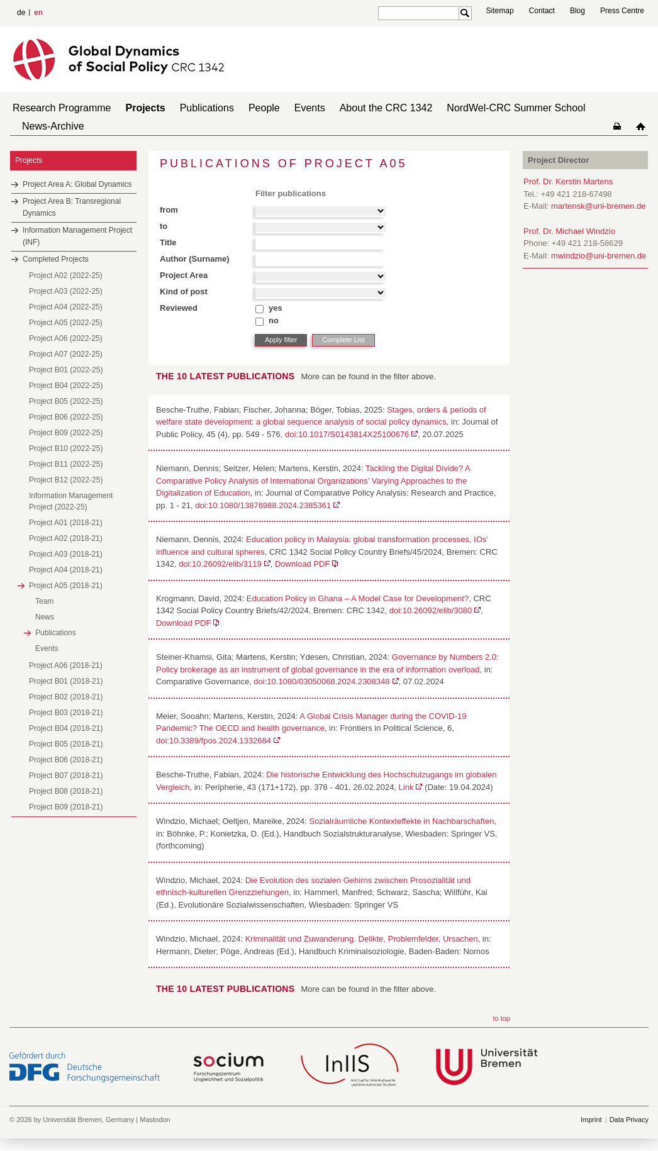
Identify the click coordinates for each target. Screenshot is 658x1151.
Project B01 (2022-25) (66, 369)
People (264, 108)
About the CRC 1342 (386, 108)
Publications (207, 108)
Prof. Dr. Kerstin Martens (568, 181)
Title (168, 242)
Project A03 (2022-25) (66, 291)
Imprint (591, 1119)
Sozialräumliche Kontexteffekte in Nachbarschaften (401, 821)
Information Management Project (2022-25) (71, 501)
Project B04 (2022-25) (66, 385)
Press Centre (622, 10)
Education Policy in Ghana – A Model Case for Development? (358, 598)
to (163, 226)
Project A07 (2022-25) (66, 354)
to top (501, 1018)
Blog (577, 10)
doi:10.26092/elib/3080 (430, 610)
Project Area (184, 275)
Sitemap (500, 10)
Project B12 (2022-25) (66, 479)
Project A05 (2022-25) (66, 322)
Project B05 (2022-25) (66, 401)
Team (44, 601)
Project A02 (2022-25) (66, 275)
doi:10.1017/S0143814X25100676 (347, 434)
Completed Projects (56, 259)
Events (309, 108)
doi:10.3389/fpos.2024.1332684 (213, 740)
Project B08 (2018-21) (66, 791)
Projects (145, 108)
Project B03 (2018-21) (66, 712)
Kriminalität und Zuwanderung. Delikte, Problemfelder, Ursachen (361, 938)
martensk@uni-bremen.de (598, 206)
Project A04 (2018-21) (66, 569)
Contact (542, 10)
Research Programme (62, 108)
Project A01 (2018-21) (66, 522)
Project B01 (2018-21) (66, 681)
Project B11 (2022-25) (66, 464)
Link (406, 787)
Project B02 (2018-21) (66, 696)
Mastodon (155, 1119)
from (169, 209)
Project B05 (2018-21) (66, 744)
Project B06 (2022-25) (66, 417)
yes (275, 308)
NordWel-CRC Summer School (516, 108)
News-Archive (53, 126)
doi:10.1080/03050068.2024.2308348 (321, 681)
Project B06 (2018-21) (66, 759)
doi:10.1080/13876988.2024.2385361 (263, 505)
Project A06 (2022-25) (66, 338)
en (38, 12)
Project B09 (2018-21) (66, 807)
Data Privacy (629, 1119)
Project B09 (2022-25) (66, 432)
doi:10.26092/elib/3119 (220, 564)
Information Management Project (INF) (77, 236)
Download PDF (302, 564)
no (274, 320)
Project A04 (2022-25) (66, 307)
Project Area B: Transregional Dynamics (72, 207)
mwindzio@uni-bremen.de (598, 255)
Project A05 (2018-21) (66, 585)
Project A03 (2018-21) (66, 554)
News (44, 617)
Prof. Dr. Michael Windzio (569, 231)
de (21, 12)
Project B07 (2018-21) (66, 775)
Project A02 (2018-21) (66, 538)
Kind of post (184, 291)
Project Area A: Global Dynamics (77, 184)
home (640, 126)
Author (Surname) (195, 259)
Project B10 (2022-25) (66, 448)
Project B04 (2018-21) (66, 728)
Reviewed (179, 308)
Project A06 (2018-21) (66, 665)
